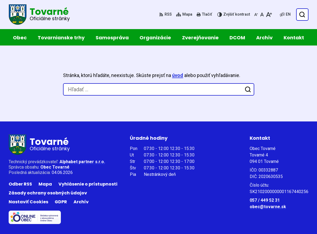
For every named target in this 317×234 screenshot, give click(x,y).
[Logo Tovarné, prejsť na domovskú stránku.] (39, 14)
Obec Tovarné (54, 167)
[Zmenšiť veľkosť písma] (256, 14)
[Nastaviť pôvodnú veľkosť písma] (262, 14)
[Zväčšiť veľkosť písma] (269, 14)
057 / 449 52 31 (265, 200)
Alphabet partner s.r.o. (82, 161)
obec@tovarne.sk (268, 206)
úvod (177, 75)
